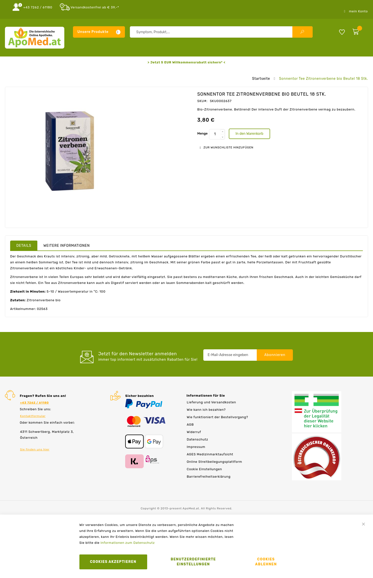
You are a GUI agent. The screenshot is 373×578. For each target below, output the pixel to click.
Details (23, 246)
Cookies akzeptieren (113, 562)
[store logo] (34, 38)
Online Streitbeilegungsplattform (214, 462)
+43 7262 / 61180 (37, 7)
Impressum (196, 447)
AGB (190, 424)
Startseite (261, 79)
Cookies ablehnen (266, 561)
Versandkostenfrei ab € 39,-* (94, 7)
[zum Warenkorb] (359, 31)
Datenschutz (197, 439)
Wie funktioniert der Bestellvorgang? (217, 417)
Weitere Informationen (67, 246)
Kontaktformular (33, 416)
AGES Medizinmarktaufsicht (210, 454)
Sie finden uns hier (34, 449)
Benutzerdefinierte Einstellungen (193, 561)
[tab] (24, 245)
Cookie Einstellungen (204, 469)
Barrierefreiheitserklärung (209, 476)
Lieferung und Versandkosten (211, 402)
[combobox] (221, 32)
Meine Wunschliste (342, 32)
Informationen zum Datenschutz (127, 543)
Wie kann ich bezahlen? (206, 410)
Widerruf (194, 432)
